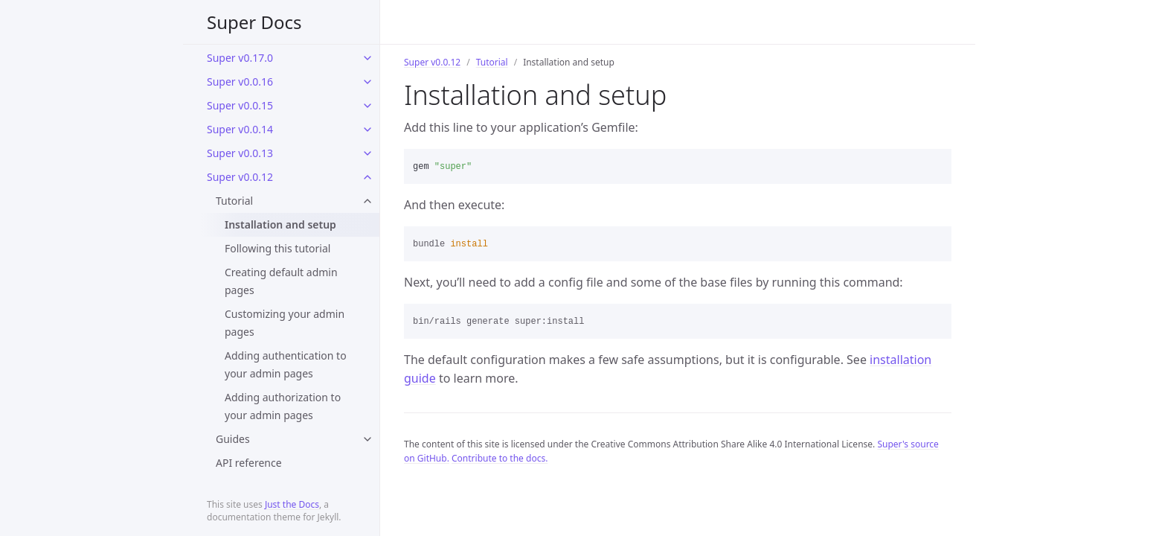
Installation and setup (280, 224)
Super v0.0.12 (240, 177)
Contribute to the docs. (500, 458)
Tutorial (234, 201)
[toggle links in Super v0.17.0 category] (367, 58)
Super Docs (254, 22)
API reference (249, 463)
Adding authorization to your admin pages (283, 406)
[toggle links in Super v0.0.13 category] (367, 153)
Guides (233, 439)
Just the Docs (292, 504)
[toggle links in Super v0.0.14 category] (367, 129)
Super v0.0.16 (240, 81)
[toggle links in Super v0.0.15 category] (367, 106)
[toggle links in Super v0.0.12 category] (367, 177)
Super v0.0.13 (240, 153)
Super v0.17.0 (240, 58)
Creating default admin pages (281, 281)
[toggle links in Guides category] (367, 439)
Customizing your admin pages (284, 323)
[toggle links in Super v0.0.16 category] (367, 82)
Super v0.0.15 (240, 105)
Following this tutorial (277, 248)
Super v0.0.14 (240, 129)
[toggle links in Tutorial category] (367, 201)
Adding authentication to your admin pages (286, 364)
